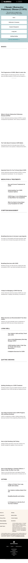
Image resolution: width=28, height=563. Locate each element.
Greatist (14, 552)
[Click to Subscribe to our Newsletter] (20, 1)
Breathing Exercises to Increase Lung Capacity (13, 236)
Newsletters (13, 520)
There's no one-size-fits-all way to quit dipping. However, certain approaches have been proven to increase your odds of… (14, 473)
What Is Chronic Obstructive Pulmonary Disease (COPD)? (11, 115)
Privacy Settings (3, 520)
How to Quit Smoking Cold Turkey (10, 441)
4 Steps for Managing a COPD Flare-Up (11, 290)
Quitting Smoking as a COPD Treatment (11, 385)
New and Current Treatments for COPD (16, 185)
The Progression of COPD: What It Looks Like (13, 72)
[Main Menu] (2, 1)
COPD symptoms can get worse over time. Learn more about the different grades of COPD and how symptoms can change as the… (14, 75)
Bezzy (14, 555)
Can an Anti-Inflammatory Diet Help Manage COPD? (17, 340)
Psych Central (14, 553)
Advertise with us (19, 546)
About (7, 546)
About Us (2, 512)
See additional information (19, 536)
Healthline (14, 550)
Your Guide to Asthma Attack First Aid (17, 491)
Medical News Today (14, 551)
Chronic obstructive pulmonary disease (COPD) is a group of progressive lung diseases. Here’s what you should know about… (13, 118)
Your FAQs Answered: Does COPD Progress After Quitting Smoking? (13, 413)
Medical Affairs (14, 515)
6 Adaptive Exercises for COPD (16, 351)
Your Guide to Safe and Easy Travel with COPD (17, 334)
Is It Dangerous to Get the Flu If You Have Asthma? (16, 502)
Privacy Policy (2, 518)
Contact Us (2, 515)
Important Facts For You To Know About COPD (13, 170)
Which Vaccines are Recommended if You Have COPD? (13, 318)
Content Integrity (14, 518)
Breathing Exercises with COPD (9, 263)
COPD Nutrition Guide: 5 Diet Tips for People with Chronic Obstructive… (17, 347)
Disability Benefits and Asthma (16, 496)
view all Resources (14, 39)
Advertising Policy (3, 523)
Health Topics (2, 526)
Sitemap (12, 512)
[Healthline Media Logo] (14, 543)
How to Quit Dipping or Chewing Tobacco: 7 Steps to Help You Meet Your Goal (13, 469)
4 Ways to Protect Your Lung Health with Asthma (15, 485)
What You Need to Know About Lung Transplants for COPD (16, 203)
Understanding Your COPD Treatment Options (15, 191)
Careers (12, 546)
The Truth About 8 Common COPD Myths (12, 143)
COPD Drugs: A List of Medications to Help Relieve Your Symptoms (17, 197)
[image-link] (14, 61)
